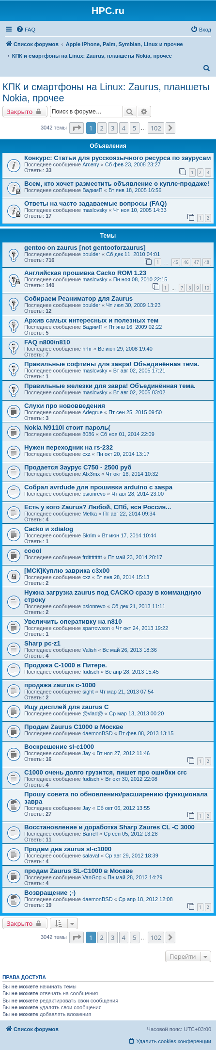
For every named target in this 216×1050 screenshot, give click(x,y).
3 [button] (112, 128)
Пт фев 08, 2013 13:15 (146, 733)
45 (175, 262)
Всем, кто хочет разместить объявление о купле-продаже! (116, 183)
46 (186, 262)
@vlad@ (92, 713)
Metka (89, 514)
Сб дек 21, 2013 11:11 (138, 606)
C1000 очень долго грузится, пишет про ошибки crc (105, 772)
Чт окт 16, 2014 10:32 (132, 474)
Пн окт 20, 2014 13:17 (123, 454)
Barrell (90, 834)
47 (196, 262)
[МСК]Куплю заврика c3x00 (66, 570)
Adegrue (92, 412)
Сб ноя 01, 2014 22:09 (127, 434)
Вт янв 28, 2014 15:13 (122, 577)
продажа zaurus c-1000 (59, 685)
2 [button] (102, 128)
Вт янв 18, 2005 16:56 (134, 190)
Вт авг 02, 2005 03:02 (139, 392)
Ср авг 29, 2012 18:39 (131, 855)
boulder (91, 254)
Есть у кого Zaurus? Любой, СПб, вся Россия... (97, 507)
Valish (89, 650)
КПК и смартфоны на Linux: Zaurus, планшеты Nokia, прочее (106, 92)
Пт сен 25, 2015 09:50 (135, 412)
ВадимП (92, 190)
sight (87, 692)
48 (206, 262)
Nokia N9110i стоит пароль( (67, 427)
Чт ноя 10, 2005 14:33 (140, 210)
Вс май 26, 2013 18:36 (130, 650)
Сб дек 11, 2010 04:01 (133, 254)
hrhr (87, 349)
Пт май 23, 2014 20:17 (135, 557)
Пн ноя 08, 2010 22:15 (140, 279)
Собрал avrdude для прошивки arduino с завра (98, 487)
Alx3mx (91, 474)
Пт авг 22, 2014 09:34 (129, 514)
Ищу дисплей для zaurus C (66, 707)
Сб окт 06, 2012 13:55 (123, 808)
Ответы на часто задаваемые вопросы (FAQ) (95, 203)
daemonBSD (97, 733)
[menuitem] (25, 29)
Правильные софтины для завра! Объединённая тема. (111, 364)
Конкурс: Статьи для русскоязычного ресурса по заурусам (117, 158)
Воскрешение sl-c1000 (59, 746)
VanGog (92, 877)
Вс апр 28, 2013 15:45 (132, 672)
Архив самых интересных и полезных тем (91, 320)
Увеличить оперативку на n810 (73, 621)
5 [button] (134, 128)
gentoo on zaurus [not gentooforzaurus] (85, 247)
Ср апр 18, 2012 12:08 (146, 899)
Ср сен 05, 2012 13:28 (130, 834)
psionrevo (94, 494)
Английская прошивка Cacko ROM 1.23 (85, 272)
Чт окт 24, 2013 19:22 (142, 628)
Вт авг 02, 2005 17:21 (139, 370)
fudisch (90, 672)
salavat (90, 855)
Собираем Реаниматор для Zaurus (78, 298)
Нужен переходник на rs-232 (68, 447)
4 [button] (123, 128)
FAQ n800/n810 (47, 342)
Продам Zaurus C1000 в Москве (73, 726)
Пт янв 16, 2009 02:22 (135, 327)
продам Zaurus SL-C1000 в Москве (78, 870)
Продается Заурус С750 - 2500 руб (78, 467)
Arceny (90, 164)
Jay (86, 753)
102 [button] (156, 128)
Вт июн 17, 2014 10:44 (129, 535)
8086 (88, 434)
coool (32, 550)
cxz (86, 454)
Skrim (89, 535)
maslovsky (94, 210)
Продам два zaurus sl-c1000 (67, 849)
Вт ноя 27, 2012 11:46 (123, 753)
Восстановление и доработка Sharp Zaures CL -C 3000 (109, 827)
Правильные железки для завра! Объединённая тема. (110, 385)
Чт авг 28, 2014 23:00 (137, 494)
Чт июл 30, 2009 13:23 (133, 305)
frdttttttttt (92, 557)
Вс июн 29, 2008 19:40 (125, 349)
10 (206, 288)
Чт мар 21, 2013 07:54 (127, 692)
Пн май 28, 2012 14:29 (135, 877)
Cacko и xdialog (48, 529)
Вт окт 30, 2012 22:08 (131, 779)
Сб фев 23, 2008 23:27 (133, 164)
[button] (76, 128)
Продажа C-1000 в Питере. (65, 665)
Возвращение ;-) (50, 892)
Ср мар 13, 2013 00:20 (136, 713)
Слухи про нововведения (64, 405)
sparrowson (96, 628)
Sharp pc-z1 (42, 643)
